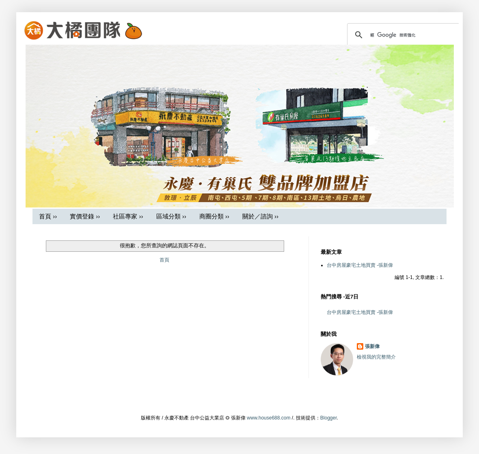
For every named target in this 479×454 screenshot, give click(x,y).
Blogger (328, 418)
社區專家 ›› (128, 216)
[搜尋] (404, 35)
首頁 (164, 260)
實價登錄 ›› (85, 216)
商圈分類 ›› (214, 216)
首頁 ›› (48, 216)
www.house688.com (268, 418)
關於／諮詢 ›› (260, 216)
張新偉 (372, 346)
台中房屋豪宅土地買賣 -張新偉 (360, 265)
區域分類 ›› (171, 216)
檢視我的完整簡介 (376, 357)
